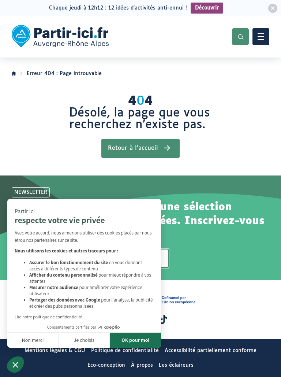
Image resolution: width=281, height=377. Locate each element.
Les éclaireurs (176, 365)
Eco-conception (106, 365)
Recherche (240, 36)
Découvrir (207, 8)
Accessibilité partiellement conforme (210, 350)
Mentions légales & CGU (55, 350)
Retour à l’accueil (133, 148)
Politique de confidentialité (125, 350)
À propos (142, 365)
